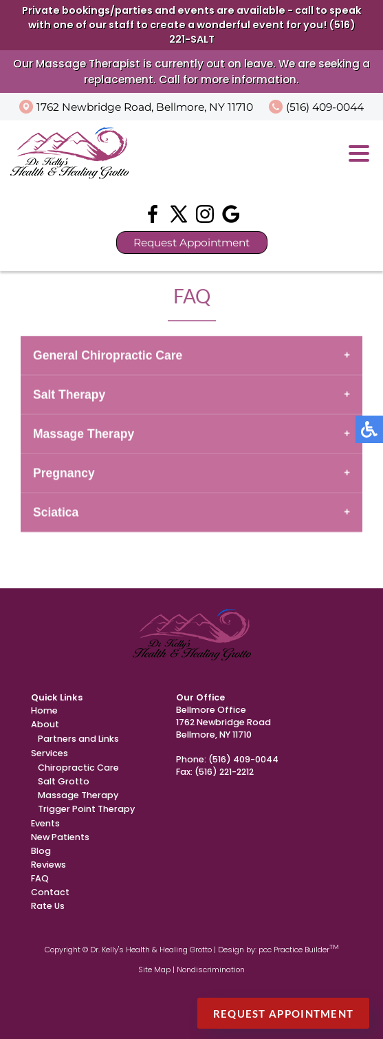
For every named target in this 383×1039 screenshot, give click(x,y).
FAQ (40, 878)
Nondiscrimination (211, 969)
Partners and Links (78, 739)
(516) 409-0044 (325, 107)
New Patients (60, 837)
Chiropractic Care (78, 767)
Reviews (48, 864)
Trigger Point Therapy (86, 809)
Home (44, 710)
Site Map (154, 969)
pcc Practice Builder (299, 949)
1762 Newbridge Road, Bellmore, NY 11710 (144, 107)
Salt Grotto (63, 781)
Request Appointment (191, 242)
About (45, 724)
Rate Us (48, 906)
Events (45, 823)
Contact (50, 892)
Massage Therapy (78, 795)
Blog (41, 851)
